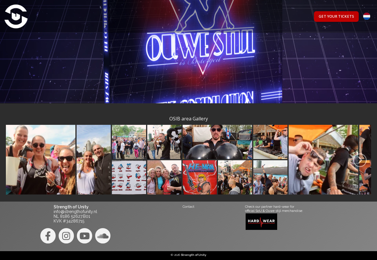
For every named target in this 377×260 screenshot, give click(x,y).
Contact (188, 207)
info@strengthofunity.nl (75, 211)
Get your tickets (336, 16)
